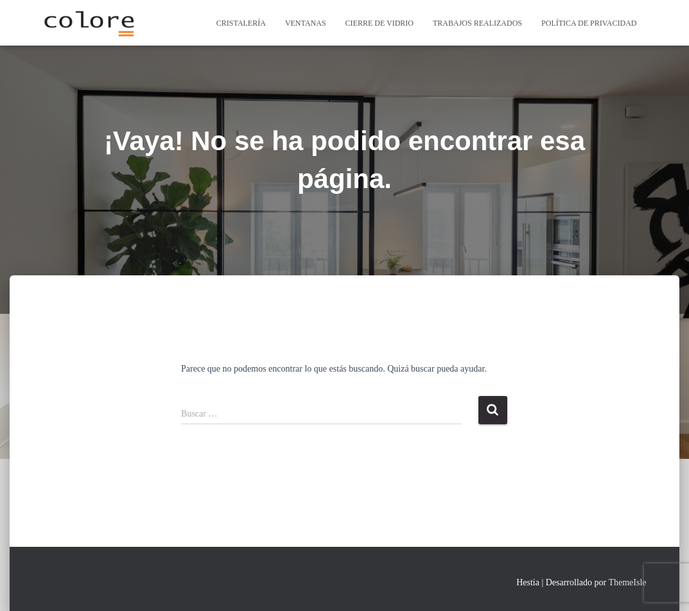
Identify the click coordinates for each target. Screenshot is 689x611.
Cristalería (241, 23)
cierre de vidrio (379, 23)
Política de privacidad (588, 23)
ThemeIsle (627, 582)
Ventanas (305, 23)
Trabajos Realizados (477, 23)
